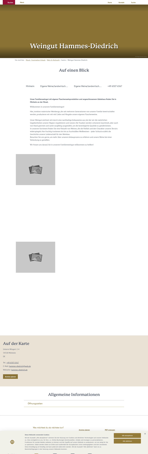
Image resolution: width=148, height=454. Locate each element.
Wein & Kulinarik (53, 60)
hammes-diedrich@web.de (20, 366)
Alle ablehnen (127, 436)
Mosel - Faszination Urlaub (35, 60)
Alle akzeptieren (127, 430)
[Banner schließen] (145, 428)
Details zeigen (101, 450)
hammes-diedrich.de (19, 370)
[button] (9, 2)
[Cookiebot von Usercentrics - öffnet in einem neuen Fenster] (12, 450)
